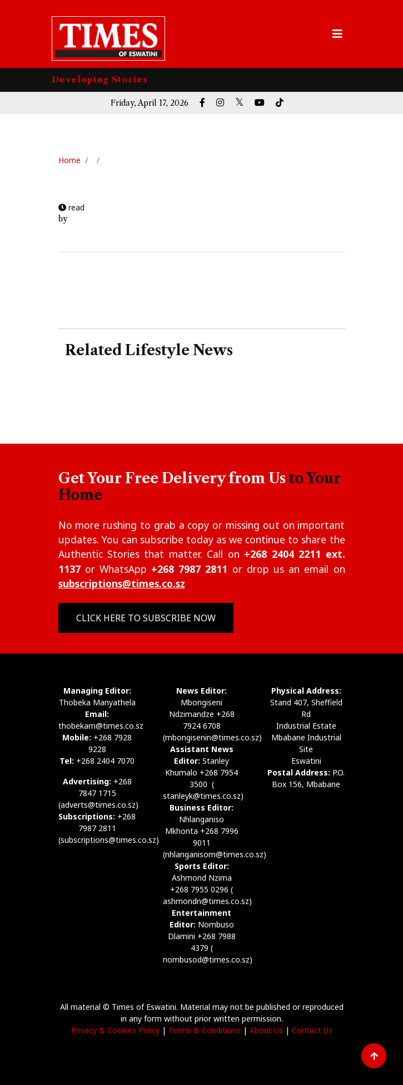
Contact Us (312, 1030)
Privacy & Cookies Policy (115, 1030)
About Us (266, 1030)
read (71, 207)
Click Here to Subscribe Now (146, 618)
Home (69, 160)
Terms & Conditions (204, 1030)
